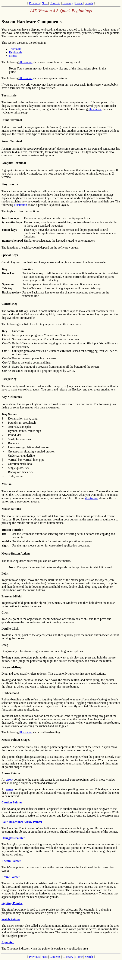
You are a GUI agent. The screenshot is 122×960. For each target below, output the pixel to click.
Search (89, 3)
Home (79, 3)
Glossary (67, 3)
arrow (9, 779)
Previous (34, 3)
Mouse (13, 55)
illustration (25, 62)
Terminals (15, 49)
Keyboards (15, 52)
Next (45, 3)
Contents (55, 3)
